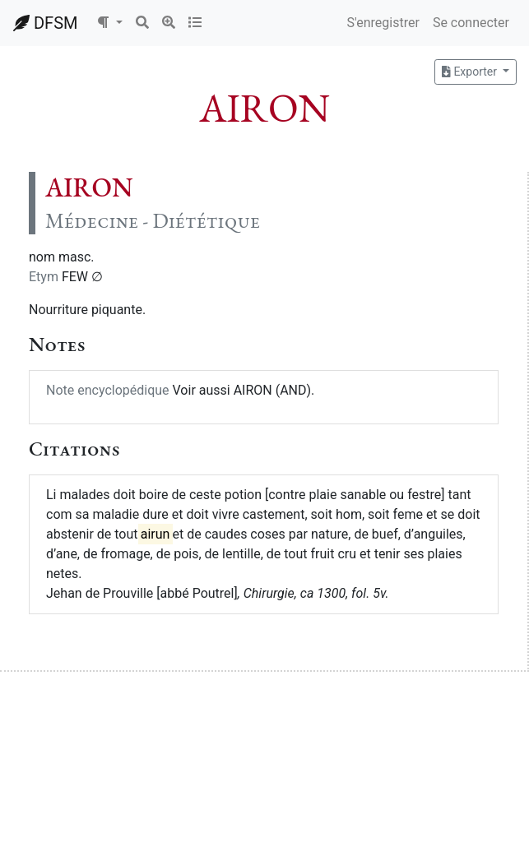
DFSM (45, 23)
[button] (109, 23)
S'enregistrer (382, 22)
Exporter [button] (470, 71)
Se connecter (471, 22)
